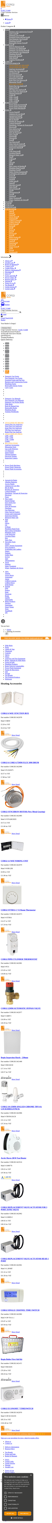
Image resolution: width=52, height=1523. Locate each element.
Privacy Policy (10, 277)
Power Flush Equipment (13, 668)
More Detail (16, 735)
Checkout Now (6, 328)
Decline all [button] (24, 1513)
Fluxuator (13, 138)
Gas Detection (14, 142)
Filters (7, 657)
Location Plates (15, 153)
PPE (11, 164)
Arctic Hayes (14, 217)
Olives (12, 162)
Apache (12, 215)
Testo (11, 250)
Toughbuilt (13, 252)
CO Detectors (14, 73)
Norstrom (13, 233)
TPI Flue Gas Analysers (17, 90)
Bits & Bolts (14, 119)
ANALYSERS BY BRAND (19, 65)
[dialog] (17, 1497)
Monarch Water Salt (16, 155)
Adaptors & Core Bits (17, 114)
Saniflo (12, 241)
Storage (7, 673)
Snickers (12, 245)
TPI (11, 248)
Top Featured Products (12, 677)
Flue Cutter (13, 134)
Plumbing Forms (15, 41)
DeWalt (12, 226)
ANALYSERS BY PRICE (18, 67)
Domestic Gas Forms (16, 35)
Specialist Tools (15, 185)
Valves (7, 655)
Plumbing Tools (15, 170)
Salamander (13, 239)
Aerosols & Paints (15, 116)
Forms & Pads (10, 662)
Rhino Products (15, 237)
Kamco (12, 230)
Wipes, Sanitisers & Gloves (19, 200)
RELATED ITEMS (16, 84)
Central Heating (15, 123)
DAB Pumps (14, 224)
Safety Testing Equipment (18, 172)
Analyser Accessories (16, 69)
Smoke (12, 179)
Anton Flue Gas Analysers (18, 71)
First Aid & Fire (15, 129)
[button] (17, 1518)
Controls (8, 653)
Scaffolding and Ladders (18, 174)
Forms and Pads (11, 276)
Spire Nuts (13, 187)
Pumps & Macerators (12, 670)
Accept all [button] (10, 1513)
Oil (10, 161)
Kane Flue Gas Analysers (18, 80)
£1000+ (12, 95)
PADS (7, 30)
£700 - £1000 (14, 101)
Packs (7, 647)
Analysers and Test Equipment (15, 658)
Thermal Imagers (15, 93)
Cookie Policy (10, 268)
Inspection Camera (16, 78)
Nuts (11, 157)
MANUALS (9, 45)
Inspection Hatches (16, 147)
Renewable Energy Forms (18, 43)
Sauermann (13, 243)
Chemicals (8, 651)
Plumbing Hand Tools (17, 168)
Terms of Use (10, 283)
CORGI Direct (14, 222)
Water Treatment (15, 198)
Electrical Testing (15, 75)
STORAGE (9, 205)
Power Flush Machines (17, 108)
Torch (11, 194)
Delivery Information (13, 270)
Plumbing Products (11, 664)
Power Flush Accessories (18, 104)
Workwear (8, 679)
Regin (11, 235)
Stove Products (14, 189)
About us (9, 261)
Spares (12, 183)
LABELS (8, 62)
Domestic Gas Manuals (17, 48)
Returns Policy (10, 279)
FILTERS (8, 202)
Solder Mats (13, 181)
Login (7, 23)
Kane (11, 232)
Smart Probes (14, 88)
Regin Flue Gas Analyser (18, 86)
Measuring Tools (15, 82)
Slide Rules (13, 58)
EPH (11, 228)
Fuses (11, 140)
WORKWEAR (10, 207)
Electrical (13, 127)
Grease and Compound (17, 146)
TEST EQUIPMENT (12, 63)
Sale (6, 672)
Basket (5, 304)
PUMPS (7, 204)
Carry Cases (13, 33)
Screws (12, 176)
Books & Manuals (12, 264)
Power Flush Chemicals (17, 106)
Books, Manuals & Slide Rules (15, 660)
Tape (11, 190)
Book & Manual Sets (16, 47)
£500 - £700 (13, 99)
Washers (12, 196)
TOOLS (7, 110)
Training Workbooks (16, 60)
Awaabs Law (10, 263)
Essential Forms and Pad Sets (19, 37)
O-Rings (12, 159)
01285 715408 (5, 10)
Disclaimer (9, 272)
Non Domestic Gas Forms (18, 39)
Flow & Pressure (15, 133)
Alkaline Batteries (15, 118)
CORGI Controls (15, 220)
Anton (11, 213)
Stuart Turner (14, 247)
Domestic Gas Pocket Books (19, 50)
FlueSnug (13, 136)
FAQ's (8, 274)
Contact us (9, 266)
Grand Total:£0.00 (7, 318)
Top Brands (9, 285)
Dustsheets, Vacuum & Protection (21, 125)
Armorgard (13, 219)
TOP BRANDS (10, 209)
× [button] (31, 1475)
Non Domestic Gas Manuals (19, 52)
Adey (11, 211)
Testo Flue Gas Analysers (18, 91)
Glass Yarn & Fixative (17, 144)
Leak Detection (14, 151)
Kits (11, 149)
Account (5, 301)
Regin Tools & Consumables (14, 666)
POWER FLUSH (11, 103)
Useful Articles (11, 287)
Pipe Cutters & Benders (17, 166)
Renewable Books (15, 56)
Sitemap (8, 281)
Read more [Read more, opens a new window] (16, 1488)
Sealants (12, 177)
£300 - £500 (13, 97)
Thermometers (14, 192)
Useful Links (10, 289)
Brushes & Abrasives (16, 121)
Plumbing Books (15, 54)
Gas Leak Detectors (16, 76)
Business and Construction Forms (21, 32)
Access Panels (14, 112)
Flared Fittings (14, 131)
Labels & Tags (10, 649)
